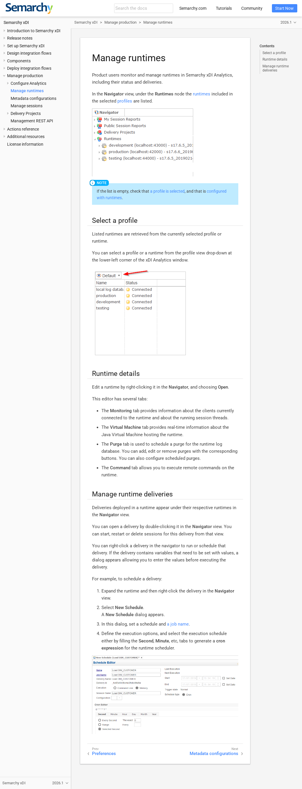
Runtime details (274, 59)
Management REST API (32, 120)
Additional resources (26, 136)
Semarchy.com (192, 8)
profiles (124, 101)
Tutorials (224, 8)
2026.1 (286, 22)
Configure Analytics (28, 83)
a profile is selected (167, 191)
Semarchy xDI (16, 22)
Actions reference (23, 129)
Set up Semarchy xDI (26, 45)
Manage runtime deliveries (275, 68)
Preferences (104, 753)
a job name (178, 624)
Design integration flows (29, 53)
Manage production (25, 75)
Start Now (284, 8)
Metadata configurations (33, 98)
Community (251, 8)
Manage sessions (26, 105)
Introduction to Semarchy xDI (33, 30)
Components (19, 61)
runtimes (201, 94)
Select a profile (274, 53)
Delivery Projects (26, 113)
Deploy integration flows (29, 68)
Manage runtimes (27, 90)
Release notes (19, 38)
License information (25, 144)
